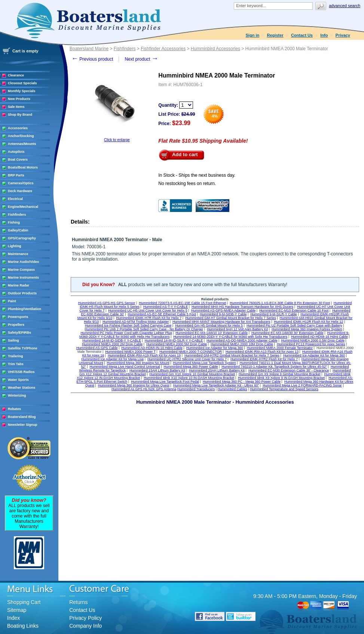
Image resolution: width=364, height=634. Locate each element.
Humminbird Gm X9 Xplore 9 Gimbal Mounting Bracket (280, 374)
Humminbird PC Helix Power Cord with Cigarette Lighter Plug (126, 333)
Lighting (14, 246)
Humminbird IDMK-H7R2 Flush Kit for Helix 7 (264, 359)
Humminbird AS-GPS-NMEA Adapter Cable (223, 310)
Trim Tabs (16, 364)
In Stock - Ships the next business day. (196, 175)
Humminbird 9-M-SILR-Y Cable (273, 314)
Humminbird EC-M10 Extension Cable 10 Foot (293, 310)
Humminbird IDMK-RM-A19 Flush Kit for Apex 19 (144, 355)
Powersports (18, 317)
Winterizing (17, 395)
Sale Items (16, 107)
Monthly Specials (22, 91)
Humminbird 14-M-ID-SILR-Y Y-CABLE (174, 340)
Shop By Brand (20, 114)
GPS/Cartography (22, 238)
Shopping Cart (24, 602)
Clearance (16, 75)
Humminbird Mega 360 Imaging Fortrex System (307, 329)
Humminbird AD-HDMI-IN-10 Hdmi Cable (152, 348)
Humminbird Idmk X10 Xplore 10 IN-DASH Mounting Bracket (189, 378)
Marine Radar (18, 285)
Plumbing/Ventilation (24, 309)
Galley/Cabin (18, 230)
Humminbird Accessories (215, 48)
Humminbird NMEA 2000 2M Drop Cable (112, 344)
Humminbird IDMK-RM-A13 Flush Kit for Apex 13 (262, 352)
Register (275, 35)
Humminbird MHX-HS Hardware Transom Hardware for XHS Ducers (242, 307)
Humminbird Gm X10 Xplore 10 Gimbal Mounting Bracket (192, 374)
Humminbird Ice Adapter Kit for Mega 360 (314, 355)
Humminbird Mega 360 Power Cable (191, 366)
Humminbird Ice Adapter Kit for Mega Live (113, 359)
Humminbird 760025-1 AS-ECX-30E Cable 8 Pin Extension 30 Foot (280, 303)
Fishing (14, 222)
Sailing (13, 340)
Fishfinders (17, 214)
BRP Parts (16, 175)
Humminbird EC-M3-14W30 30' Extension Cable (287, 333)
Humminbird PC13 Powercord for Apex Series (311, 344)
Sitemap (16, 610)
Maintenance (18, 254)
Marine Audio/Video (23, 262)
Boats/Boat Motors (23, 167)
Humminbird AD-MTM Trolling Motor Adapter (136, 322)
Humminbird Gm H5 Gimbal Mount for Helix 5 (209, 325)
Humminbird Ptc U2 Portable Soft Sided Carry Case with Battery (294, 325)
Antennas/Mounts (22, 144)
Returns (78, 602)
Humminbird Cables (232, 389)
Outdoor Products (22, 293)
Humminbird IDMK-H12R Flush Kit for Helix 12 (308, 322)
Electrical (15, 199)
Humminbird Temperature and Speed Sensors (284, 389)
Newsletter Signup (22, 425)
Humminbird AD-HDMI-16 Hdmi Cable (319, 337)
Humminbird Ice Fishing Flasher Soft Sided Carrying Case (128, 325)
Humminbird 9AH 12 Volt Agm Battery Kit (237, 329)
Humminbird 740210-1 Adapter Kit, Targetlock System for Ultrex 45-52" (274, 366)
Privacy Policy (85, 618)
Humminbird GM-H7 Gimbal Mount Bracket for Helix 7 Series (230, 318)
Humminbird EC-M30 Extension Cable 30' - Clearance (288, 370)
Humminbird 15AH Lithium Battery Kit (157, 370)
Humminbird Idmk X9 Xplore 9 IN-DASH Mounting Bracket (281, 378)
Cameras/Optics (21, 183)
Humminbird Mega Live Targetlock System (204, 363)
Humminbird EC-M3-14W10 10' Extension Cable (211, 333)
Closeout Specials (22, 83)
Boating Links (23, 626)
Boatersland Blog (22, 417)
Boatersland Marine (89, 48)
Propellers (16, 325)
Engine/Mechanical (23, 207)
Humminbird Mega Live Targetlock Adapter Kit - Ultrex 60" (216, 385)
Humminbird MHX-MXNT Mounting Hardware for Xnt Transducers (221, 322)
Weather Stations (21, 387)
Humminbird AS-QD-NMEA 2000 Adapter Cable (242, 340)
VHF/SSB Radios (21, 372)
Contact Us (302, 35)
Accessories (18, 128)
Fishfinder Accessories (163, 48)
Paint (12, 301)
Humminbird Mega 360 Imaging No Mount (138, 363)
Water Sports (18, 380)
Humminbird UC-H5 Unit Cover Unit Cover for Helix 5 (147, 310)
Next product (141, 59)
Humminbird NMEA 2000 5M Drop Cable (176, 344)
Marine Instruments (23, 277)
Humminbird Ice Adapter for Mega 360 (214, 348)
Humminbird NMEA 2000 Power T (130, 352)
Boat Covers (18, 159)
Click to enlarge (117, 140)
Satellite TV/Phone (22, 348)
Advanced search (344, 5)
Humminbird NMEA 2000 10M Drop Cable (242, 344)
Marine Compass (21, 270)
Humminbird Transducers (196, 389)
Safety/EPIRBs (19, 332)
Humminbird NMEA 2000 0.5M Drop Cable (313, 340)
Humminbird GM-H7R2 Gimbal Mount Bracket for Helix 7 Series (231, 355)
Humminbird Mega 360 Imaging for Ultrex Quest (133, 385)
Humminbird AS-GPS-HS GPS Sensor (106, 303)
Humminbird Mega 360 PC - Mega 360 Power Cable (242, 381)
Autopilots (16, 152)
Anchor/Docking (21, 136)
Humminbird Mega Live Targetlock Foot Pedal (165, 381)
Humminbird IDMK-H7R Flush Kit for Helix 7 (148, 318)
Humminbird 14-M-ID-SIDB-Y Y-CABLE (112, 340)
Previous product (92, 59)
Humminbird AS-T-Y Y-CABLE (165, 307)
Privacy (343, 35)
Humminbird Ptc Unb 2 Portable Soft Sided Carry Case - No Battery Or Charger (144, 329)
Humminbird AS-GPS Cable (97, 348)
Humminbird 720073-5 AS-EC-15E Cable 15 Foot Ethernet (182, 303)
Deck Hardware (20, 191)
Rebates (14, 409)
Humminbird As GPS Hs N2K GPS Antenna (143, 389)
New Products (19, 99)
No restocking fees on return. (187, 183)
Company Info (85, 626)
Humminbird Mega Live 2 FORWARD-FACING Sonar (302, 385)
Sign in (253, 35)
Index (13, 618)
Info (324, 35)
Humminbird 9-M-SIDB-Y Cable (223, 314)
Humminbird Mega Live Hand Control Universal (125, 366)
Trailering (15, 356)
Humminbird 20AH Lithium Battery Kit (217, 370)
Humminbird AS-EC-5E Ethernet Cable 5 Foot (162, 314)
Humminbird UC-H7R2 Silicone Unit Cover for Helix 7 (187, 359)
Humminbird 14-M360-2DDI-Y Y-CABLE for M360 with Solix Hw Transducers (230, 337)
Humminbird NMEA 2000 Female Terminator (280, 348)
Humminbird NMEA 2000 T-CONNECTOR (190, 352)
